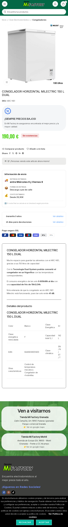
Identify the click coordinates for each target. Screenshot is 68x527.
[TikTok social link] (13, 492)
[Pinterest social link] (16, 153)
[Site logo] (34, 3)
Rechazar (25, 522)
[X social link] (13, 153)
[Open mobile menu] (5, 4)
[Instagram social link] (9, 492)
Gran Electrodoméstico (19, 20)
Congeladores (39, 20)
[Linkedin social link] (19, 153)
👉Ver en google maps (34, 447)
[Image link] (18, 467)
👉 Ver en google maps (34, 427)
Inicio (4, 20)
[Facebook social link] (9, 153)
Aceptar (44, 522)
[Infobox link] (34, 417)
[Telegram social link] (23, 153)
